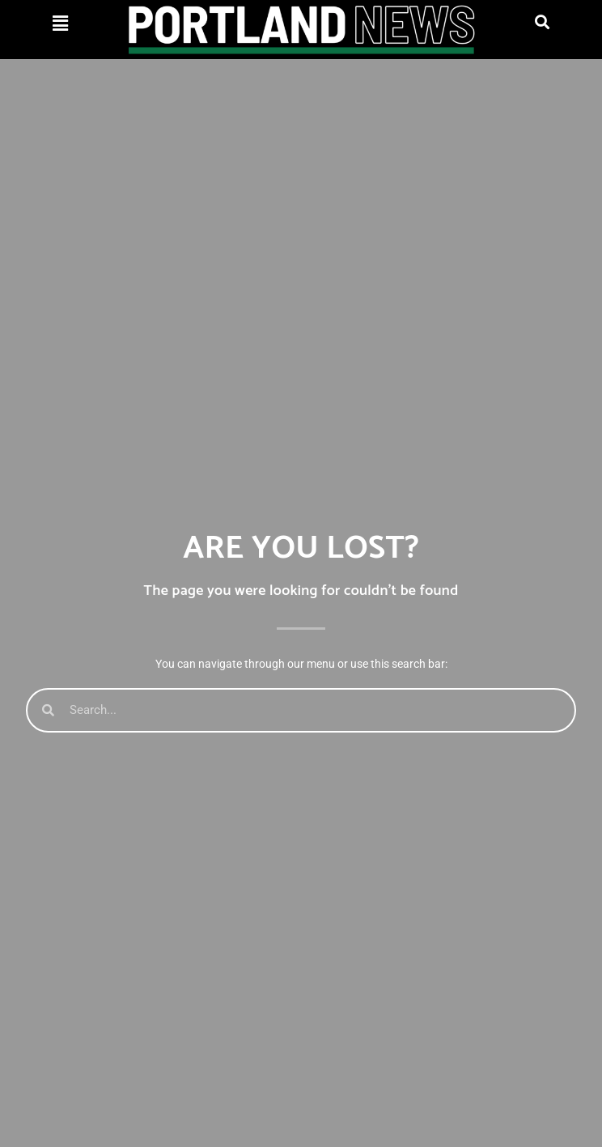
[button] (60, 23)
